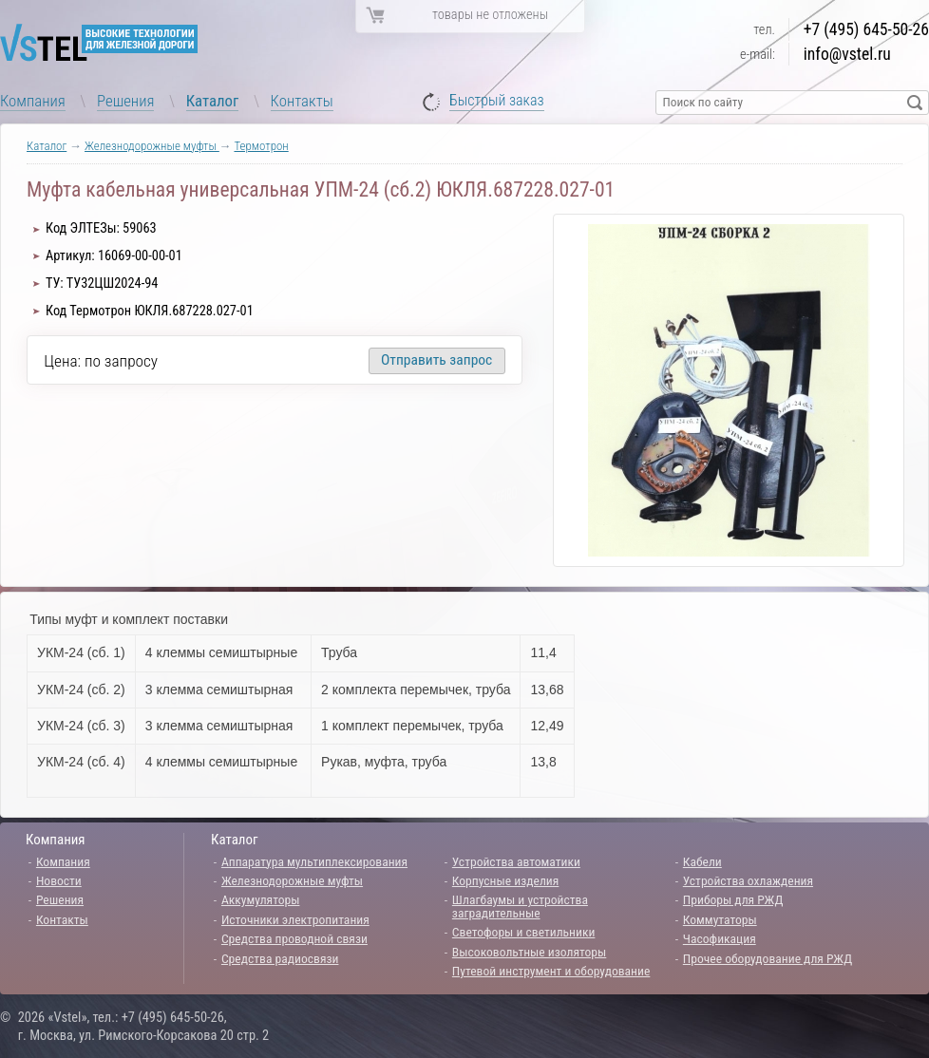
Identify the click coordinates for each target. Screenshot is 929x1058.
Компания (33, 100)
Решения (125, 100)
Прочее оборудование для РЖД (767, 958)
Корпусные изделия (505, 880)
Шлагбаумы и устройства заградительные (520, 906)
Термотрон (261, 146)
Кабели (702, 861)
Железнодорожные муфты (152, 146)
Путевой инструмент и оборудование (551, 970)
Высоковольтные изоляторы (529, 951)
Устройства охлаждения (748, 880)
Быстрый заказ (496, 101)
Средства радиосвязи (280, 958)
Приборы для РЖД (733, 899)
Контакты (302, 100)
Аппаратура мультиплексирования (314, 861)
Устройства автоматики (516, 861)
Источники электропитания (295, 919)
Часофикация (719, 938)
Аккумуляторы (260, 899)
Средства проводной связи (294, 938)
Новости (59, 880)
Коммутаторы (720, 919)
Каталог (212, 100)
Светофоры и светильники (524, 931)
